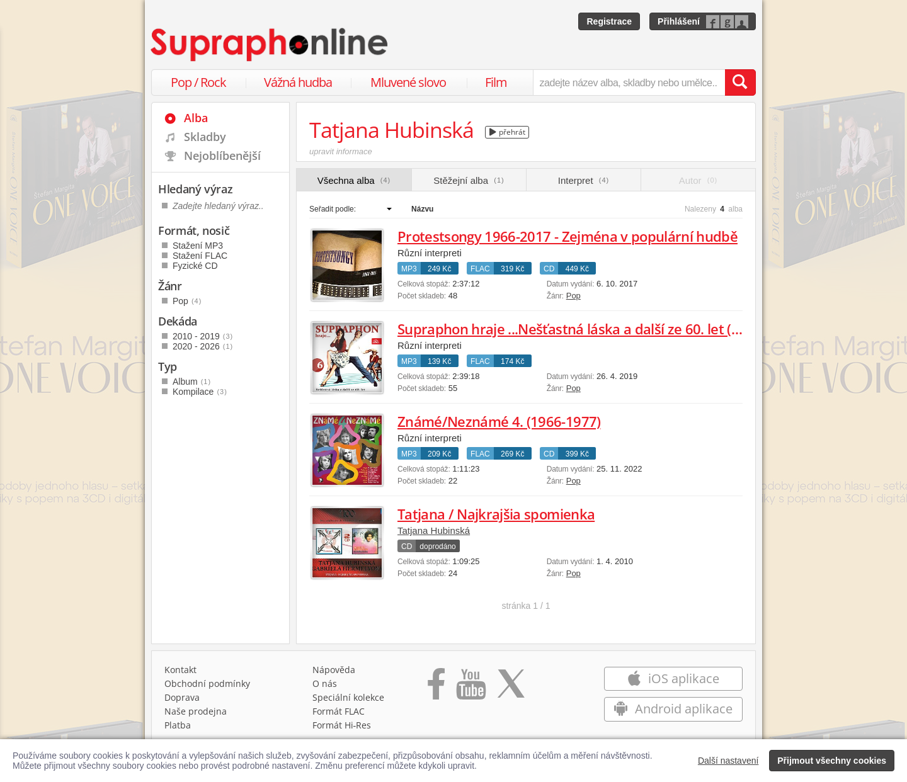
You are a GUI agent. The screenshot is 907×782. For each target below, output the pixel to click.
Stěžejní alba (468, 180)
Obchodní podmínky (207, 683)
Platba (177, 725)
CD (549, 268)
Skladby (205, 136)
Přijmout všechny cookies (831, 761)
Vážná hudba (298, 82)
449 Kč (577, 268)
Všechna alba (354, 180)
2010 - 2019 (203, 336)
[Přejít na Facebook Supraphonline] (436, 688)
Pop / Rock (198, 82)
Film (496, 82)
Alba (196, 117)
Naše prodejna (195, 711)
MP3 (409, 268)
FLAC (480, 268)
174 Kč (512, 361)
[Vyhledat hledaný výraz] (740, 82)
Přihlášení (679, 21)
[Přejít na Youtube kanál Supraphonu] (470, 688)
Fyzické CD (195, 266)
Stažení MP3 (198, 246)
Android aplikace (673, 708)
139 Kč (439, 361)
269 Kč (512, 454)
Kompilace (200, 392)
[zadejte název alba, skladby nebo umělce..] (629, 82)
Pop (573, 295)
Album (192, 382)
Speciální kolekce (348, 697)
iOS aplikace (673, 678)
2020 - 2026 (203, 346)
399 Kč (577, 454)
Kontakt (180, 670)
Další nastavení (728, 761)
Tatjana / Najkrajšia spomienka (496, 513)
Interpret (583, 180)
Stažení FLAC (200, 256)
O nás (324, 683)
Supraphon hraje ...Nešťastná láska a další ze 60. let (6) (570, 328)
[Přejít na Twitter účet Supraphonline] (511, 688)
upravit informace (340, 151)
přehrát (507, 132)
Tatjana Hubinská (433, 530)
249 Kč (439, 268)
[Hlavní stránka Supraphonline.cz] (270, 44)
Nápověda (333, 670)
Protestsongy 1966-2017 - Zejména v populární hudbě (567, 236)
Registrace (609, 21)
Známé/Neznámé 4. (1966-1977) (499, 421)
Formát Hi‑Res (342, 725)
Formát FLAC (338, 711)
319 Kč (512, 268)
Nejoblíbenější (222, 155)
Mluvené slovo (408, 82)
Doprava (182, 697)
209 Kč (439, 454)
